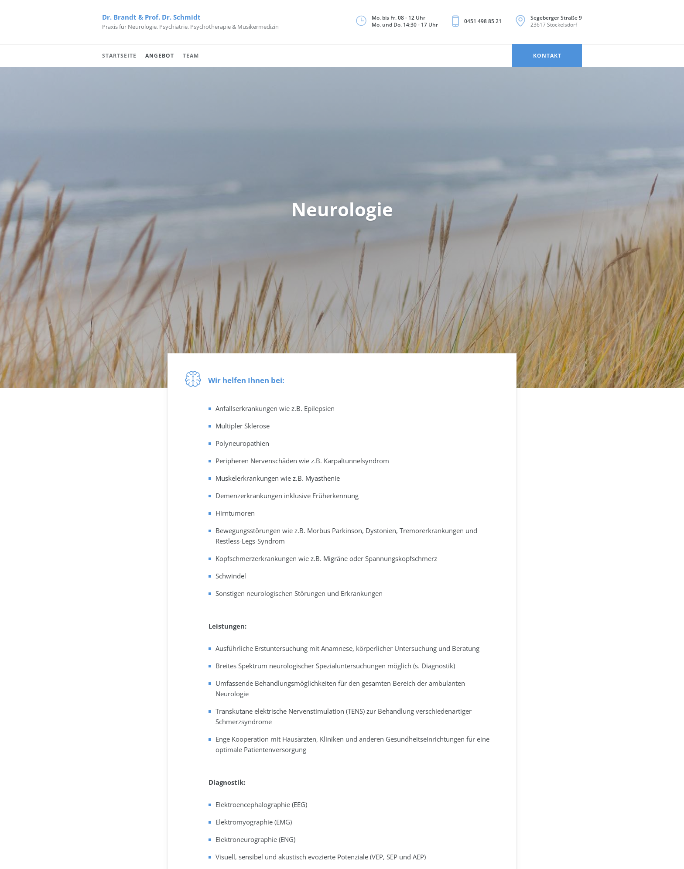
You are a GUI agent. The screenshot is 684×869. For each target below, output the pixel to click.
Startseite (119, 55)
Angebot (159, 55)
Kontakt (547, 55)
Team (191, 55)
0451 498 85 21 (483, 21)
